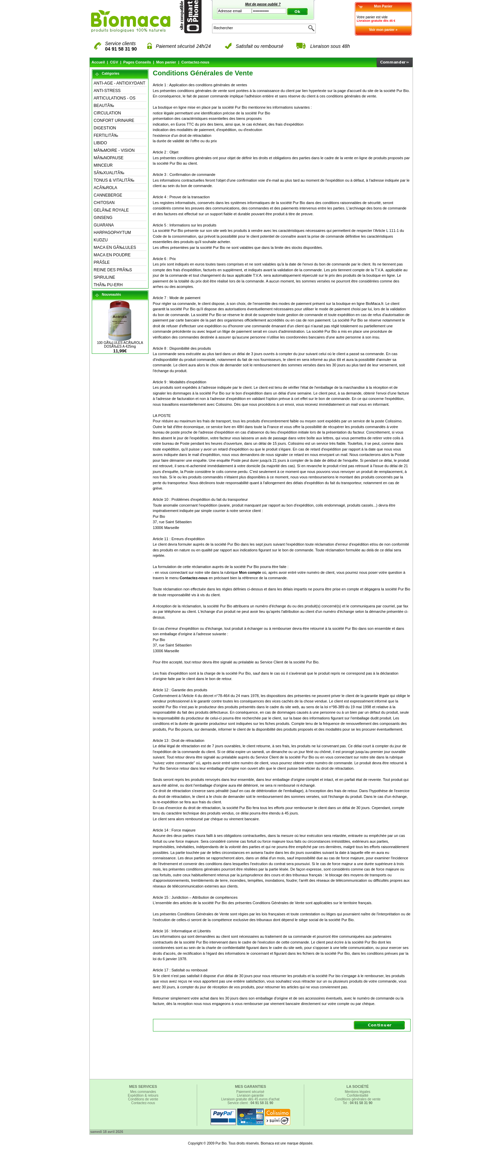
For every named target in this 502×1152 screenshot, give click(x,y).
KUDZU (101, 240)
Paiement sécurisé (250, 1092)
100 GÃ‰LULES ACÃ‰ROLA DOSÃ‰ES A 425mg (120, 344)
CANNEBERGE (108, 195)
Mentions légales (357, 1092)
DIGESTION (105, 128)
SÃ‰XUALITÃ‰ (109, 172)
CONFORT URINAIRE (114, 120)
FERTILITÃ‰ (106, 135)
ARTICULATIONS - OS (115, 98)
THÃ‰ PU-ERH (108, 284)
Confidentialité (357, 1095)
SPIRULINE (104, 277)
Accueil (98, 62)
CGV (114, 62)
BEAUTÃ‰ (104, 105)
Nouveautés (111, 294)
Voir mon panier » (383, 30)
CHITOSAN (104, 202)
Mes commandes (143, 1092)
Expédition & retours (143, 1095)
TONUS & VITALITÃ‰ (114, 180)
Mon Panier (383, 6)
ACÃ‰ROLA (105, 187)
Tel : (358, 1103)
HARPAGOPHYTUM (112, 232)
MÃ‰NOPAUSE (109, 158)
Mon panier (166, 62)
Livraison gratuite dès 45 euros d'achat (250, 1099)
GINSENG (103, 217)
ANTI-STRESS (107, 90)
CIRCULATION (107, 113)
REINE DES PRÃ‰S (113, 270)
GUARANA (104, 225)
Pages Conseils (137, 62)
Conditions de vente (143, 1099)
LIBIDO (100, 143)
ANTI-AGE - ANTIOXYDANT (119, 83)
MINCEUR (103, 165)
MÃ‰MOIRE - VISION (114, 150)
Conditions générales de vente (357, 1099)
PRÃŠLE (102, 262)
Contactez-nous (195, 62)
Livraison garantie (250, 1095)
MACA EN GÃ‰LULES (115, 247)
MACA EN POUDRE (112, 255)
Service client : (250, 1103)
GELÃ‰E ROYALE (111, 210)
